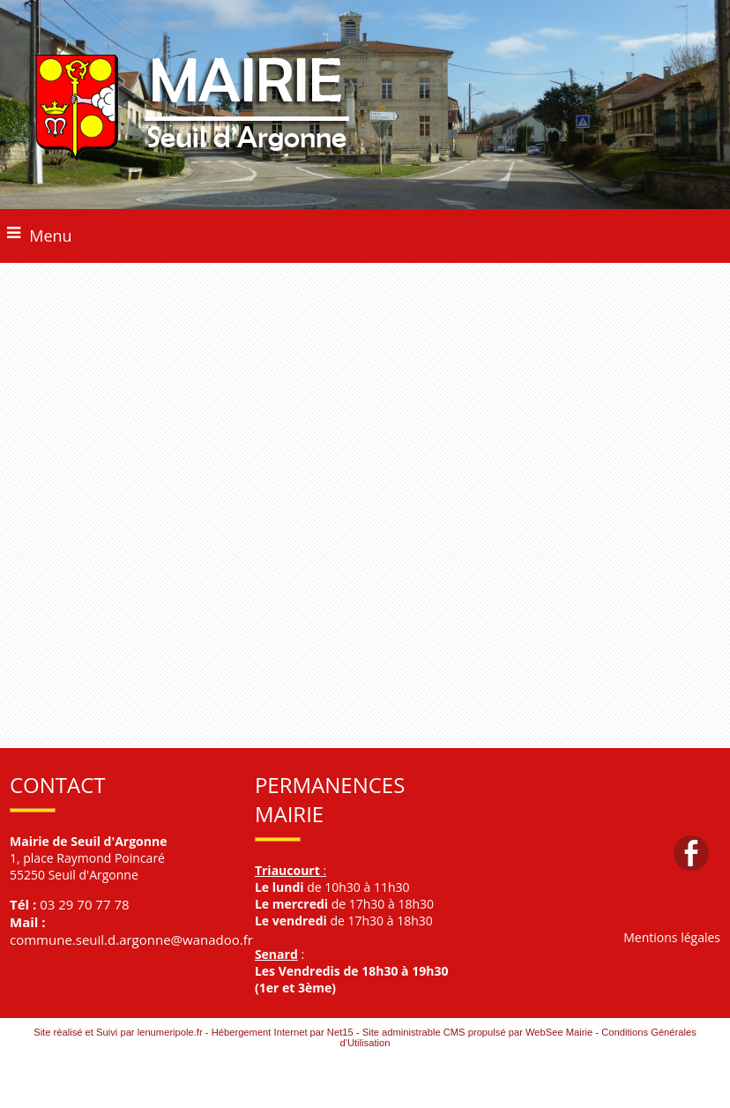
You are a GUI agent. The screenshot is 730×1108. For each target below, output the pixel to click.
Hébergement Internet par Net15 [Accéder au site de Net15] (283, 1032)
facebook (691, 852)
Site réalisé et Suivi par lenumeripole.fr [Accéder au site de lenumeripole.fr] (118, 1032)
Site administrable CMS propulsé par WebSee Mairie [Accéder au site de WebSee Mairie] (477, 1032)
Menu (50, 235)
